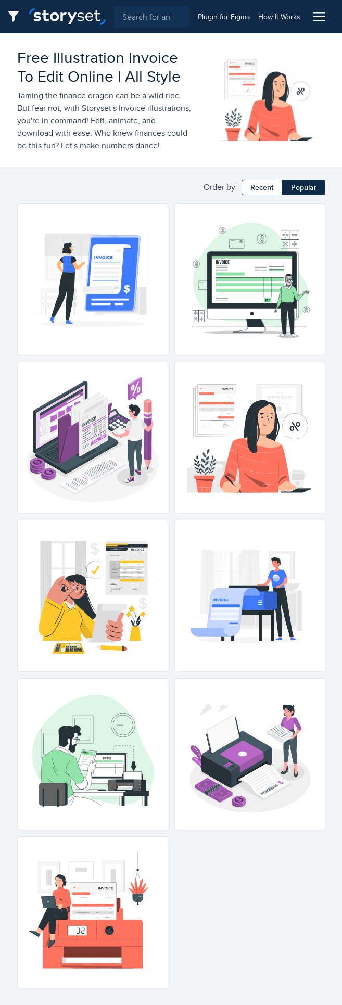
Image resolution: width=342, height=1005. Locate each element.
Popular (303, 187)
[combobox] (151, 16)
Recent (261, 187)
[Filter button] (16, 16)
